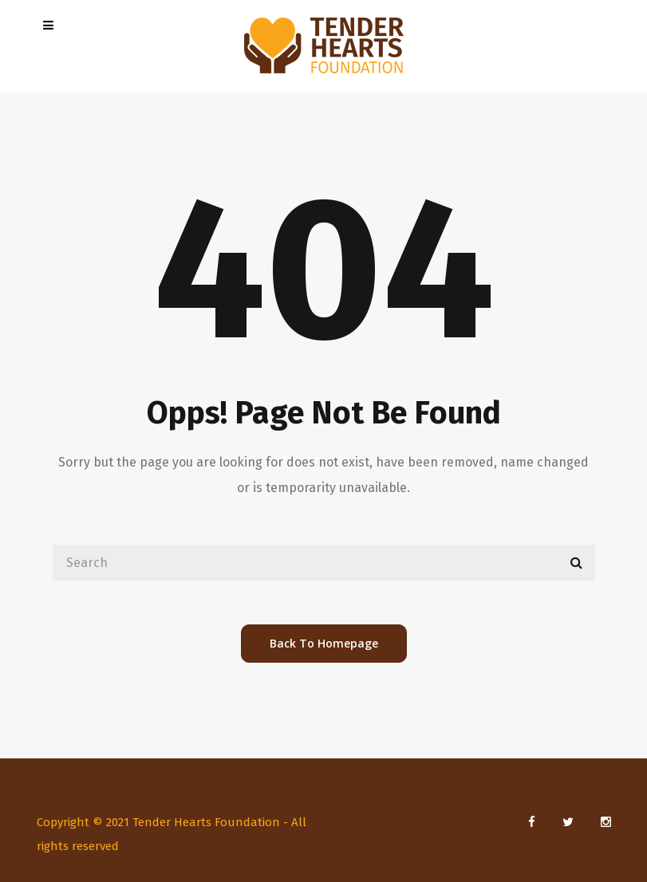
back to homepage (324, 643)
